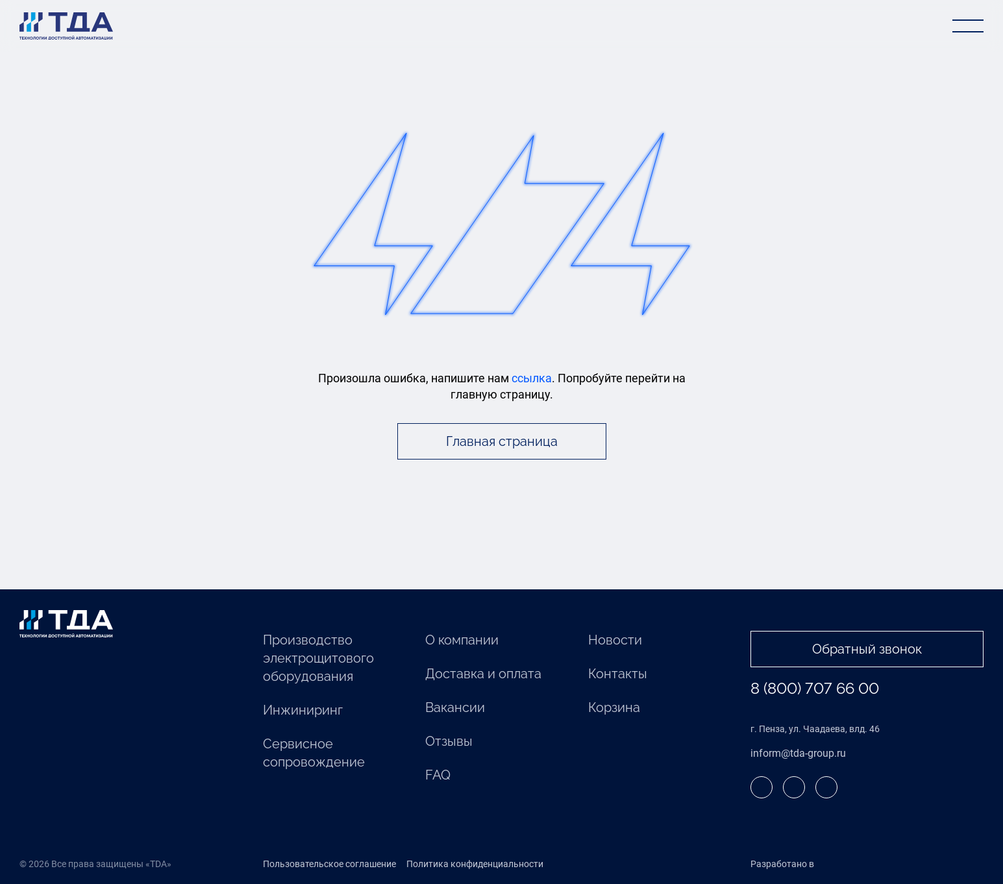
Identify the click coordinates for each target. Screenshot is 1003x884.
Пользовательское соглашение (329, 864)
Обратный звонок (867, 649)
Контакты (617, 673)
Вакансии (455, 707)
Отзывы (449, 741)
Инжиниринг (303, 710)
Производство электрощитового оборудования (318, 658)
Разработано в (809, 864)
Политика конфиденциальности (474, 864)
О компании (462, 640)
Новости (615, 640)
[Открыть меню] (968, 26)
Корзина (614, 707)
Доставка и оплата (483, 673)
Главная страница (502, 441)
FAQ (438, 775)
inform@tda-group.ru (798, 753)
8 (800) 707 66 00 (814, 688)
